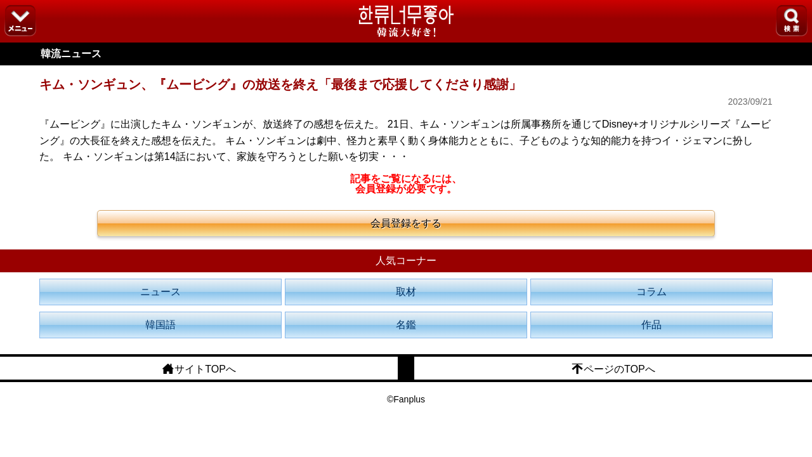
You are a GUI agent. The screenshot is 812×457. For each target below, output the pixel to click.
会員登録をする (406, 223)
